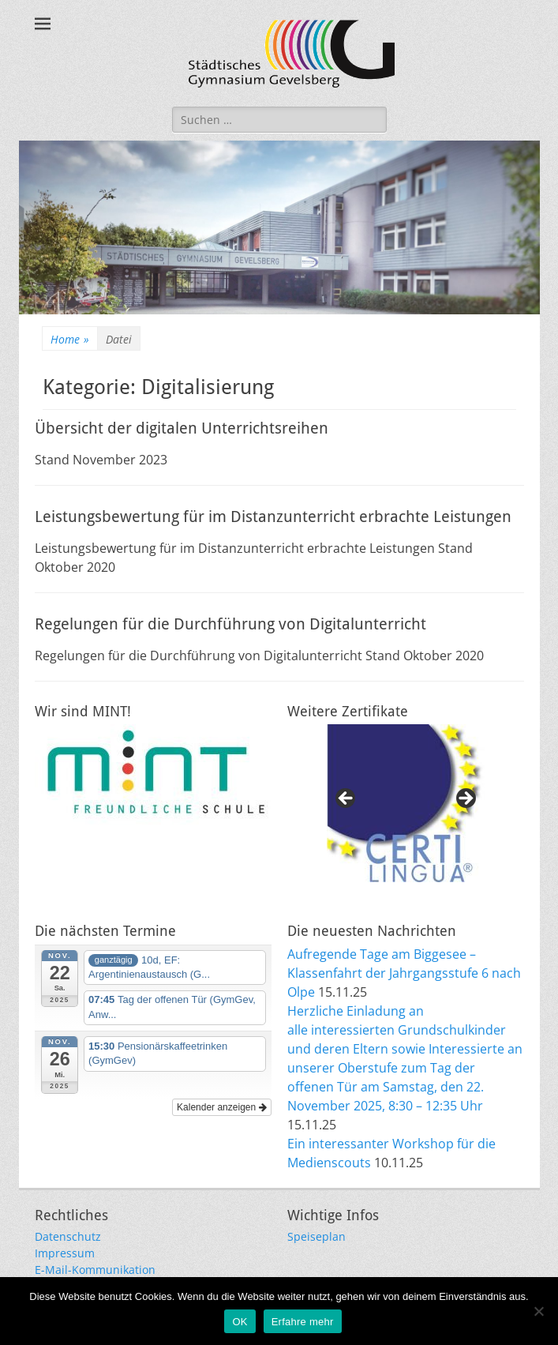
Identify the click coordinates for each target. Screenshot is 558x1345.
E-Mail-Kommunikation (95, 1269)
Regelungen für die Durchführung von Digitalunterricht (230, 623)
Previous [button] (346, 799)
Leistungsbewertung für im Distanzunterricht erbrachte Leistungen (273, 516)
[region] (406, 803)
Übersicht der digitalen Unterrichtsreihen (181, 428)
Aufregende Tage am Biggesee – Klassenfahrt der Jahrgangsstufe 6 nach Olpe (404, 973)
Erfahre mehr (303, 1322)
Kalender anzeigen (221, 1107)
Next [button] (465, 799)
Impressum (65, 1252)
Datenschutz (68, 1236)
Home (70, 339)
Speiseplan (316, 1236)
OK (239, 1322)
